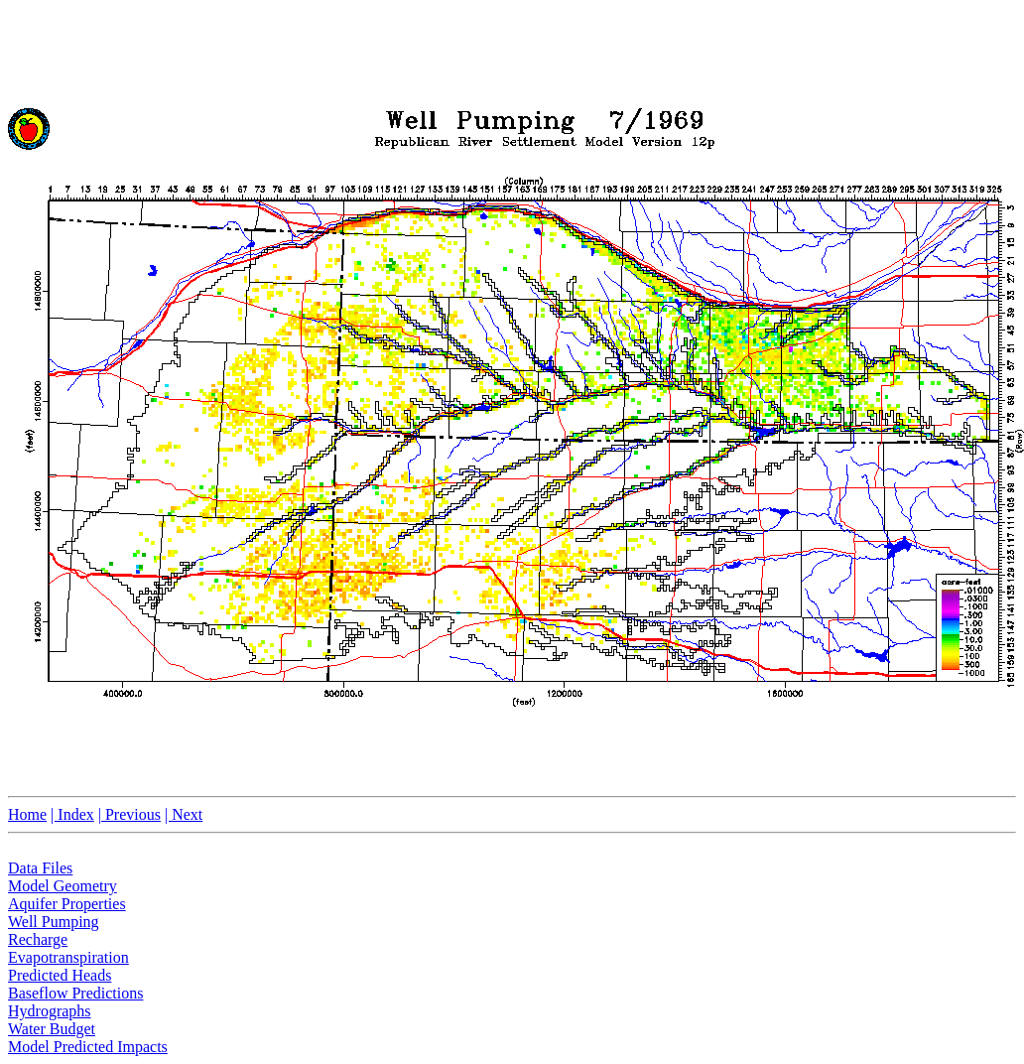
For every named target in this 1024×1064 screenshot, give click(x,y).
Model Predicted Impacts (88, 1046)
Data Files (40, 868)
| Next (183, 814)
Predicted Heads (59, 975)
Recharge (37, 939)
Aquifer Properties (67, 903)
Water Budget (51, 1028)
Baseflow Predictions (75, 993)
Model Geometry (62, 885)
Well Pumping (53, 921)
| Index (72, 814)
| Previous (129, 814)
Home (27, 814)
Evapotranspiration (68, 957)
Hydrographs (49, 1010)
